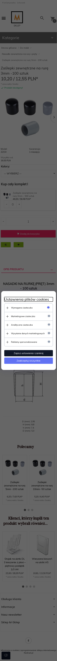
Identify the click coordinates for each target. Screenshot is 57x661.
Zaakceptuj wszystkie (28, 360)
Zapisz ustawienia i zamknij (28, 353)
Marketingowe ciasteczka (23, 316)
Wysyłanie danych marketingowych (28, 333)
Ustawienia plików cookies (26, 299)
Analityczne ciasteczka (22, 325)
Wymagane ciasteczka (22, 307)
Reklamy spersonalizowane (24, 342)
